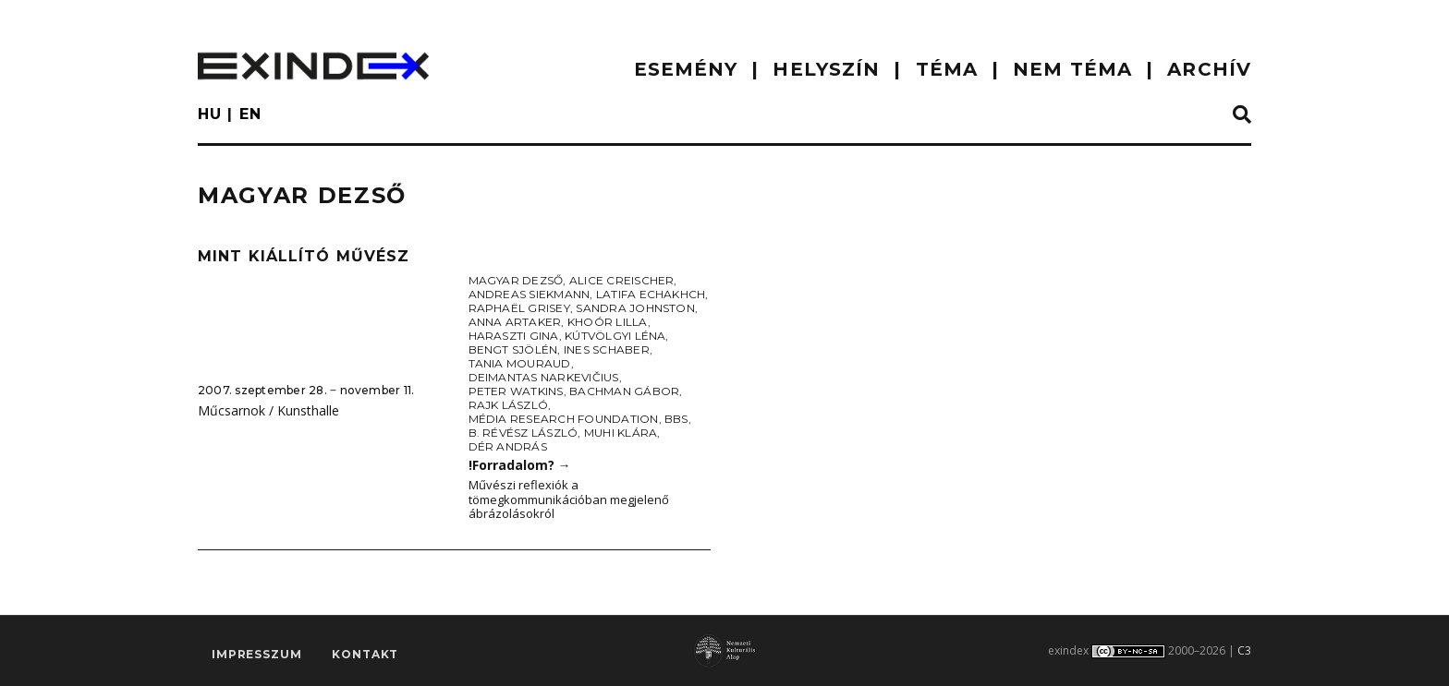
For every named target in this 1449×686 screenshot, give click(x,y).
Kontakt (365, 654)
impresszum (256, 654)
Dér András (508, 446)
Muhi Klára (620, 432)
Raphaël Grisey (519, 308)
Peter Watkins (516, 391)
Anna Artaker (515, 322)
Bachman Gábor (624, 391)
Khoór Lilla (607, 322)
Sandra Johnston (635, 308)
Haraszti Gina (514, 336)
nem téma (1072, 69)
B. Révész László (523, 432)
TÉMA (947, 69)
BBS (676, 419)
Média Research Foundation (564, 419)
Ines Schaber (607, 349)
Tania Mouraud (520, 363)
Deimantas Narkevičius (544, 377)
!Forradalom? (520, 465)
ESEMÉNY (686, 69)
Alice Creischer (622, 280)
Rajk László (509, 405)
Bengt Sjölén (513, 349)
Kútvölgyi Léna (615, 336)
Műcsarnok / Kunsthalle (268, 410)
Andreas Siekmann (530, 294)
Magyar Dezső (516, 280)
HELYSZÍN (826, 69)
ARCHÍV (1209, 69)
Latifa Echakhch (651, 294)
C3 (1244, 650)
